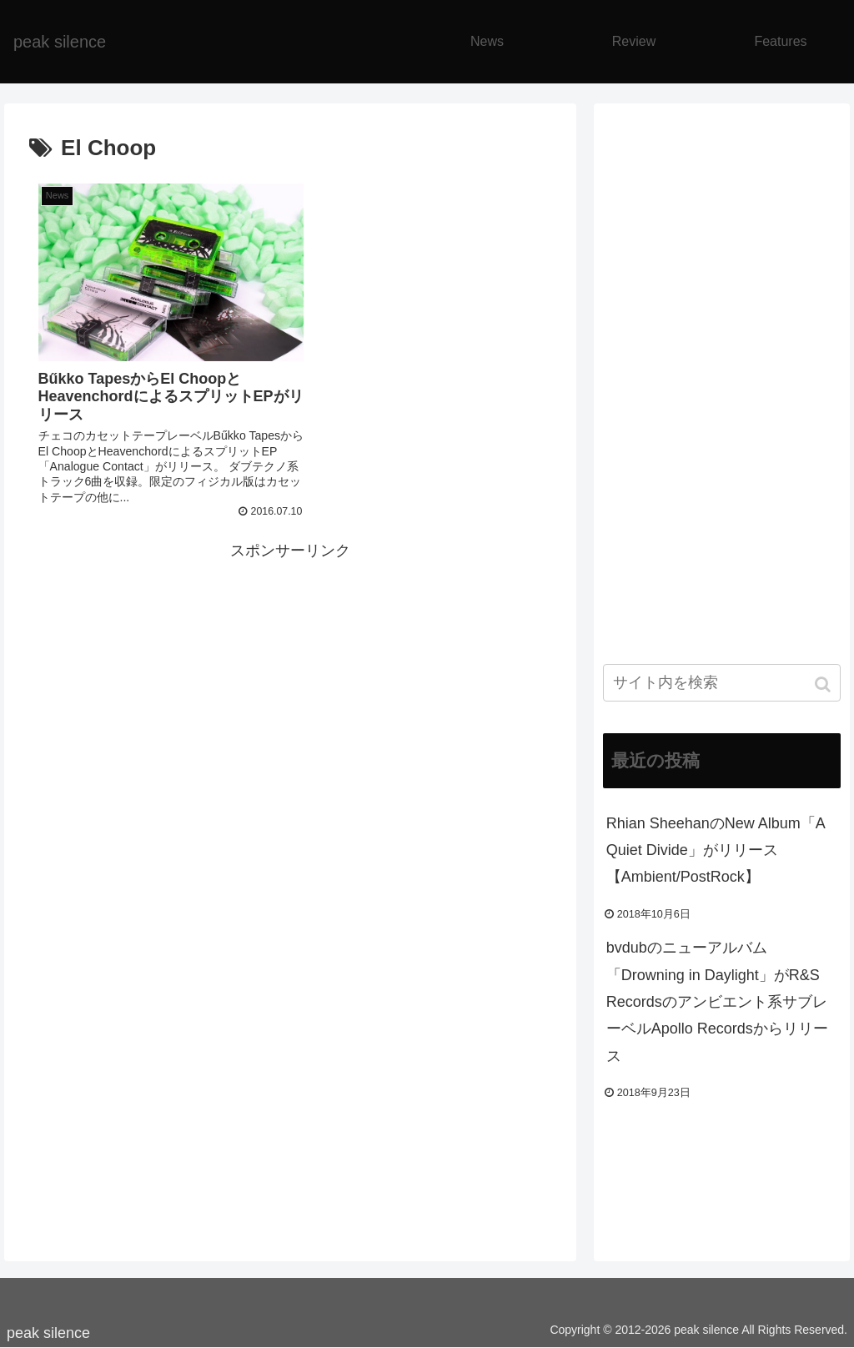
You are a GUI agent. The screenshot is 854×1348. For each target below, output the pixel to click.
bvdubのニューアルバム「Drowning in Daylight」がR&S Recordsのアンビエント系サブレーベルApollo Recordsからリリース (717, 1001)
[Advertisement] (290, 665)
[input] (722, 683)
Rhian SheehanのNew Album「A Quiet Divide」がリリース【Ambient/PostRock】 (715, 850)
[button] (824, 684)
